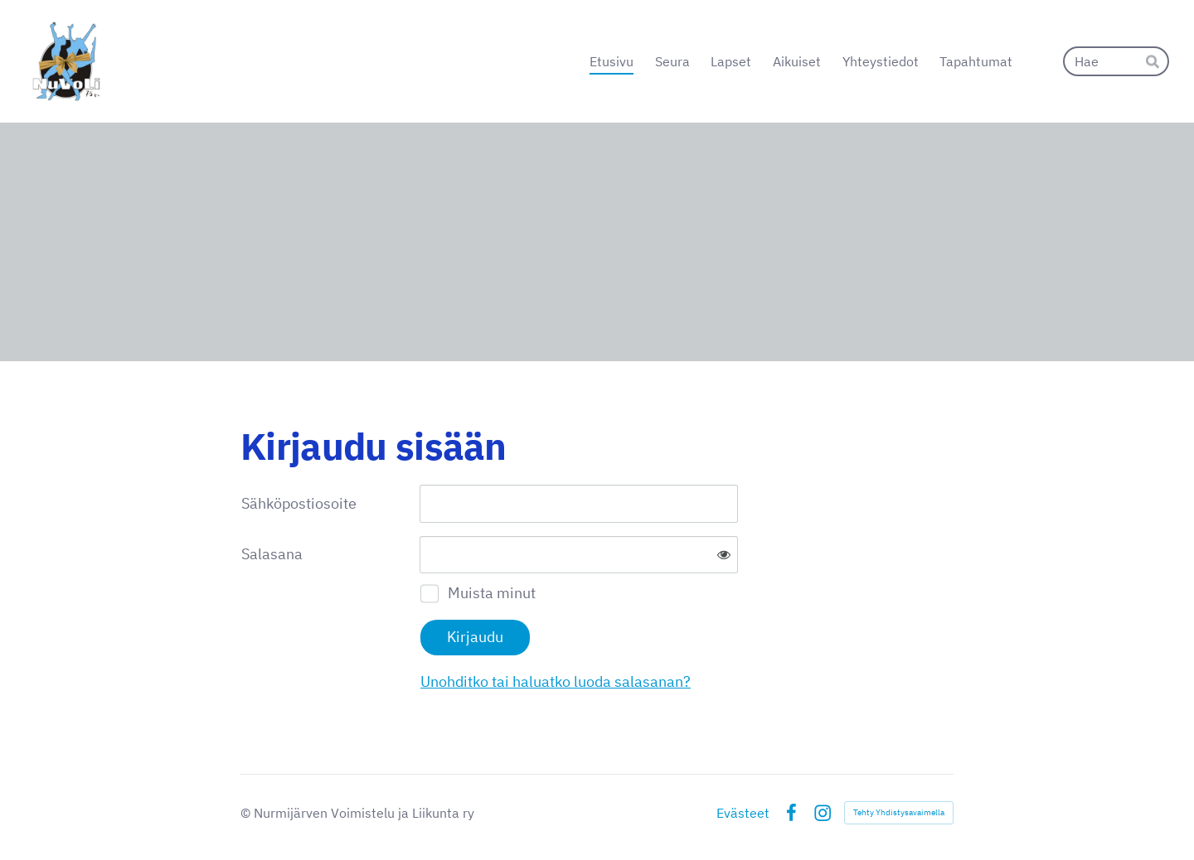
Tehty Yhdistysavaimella (898, 812)
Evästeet (742, 812)
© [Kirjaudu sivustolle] (247, 812)
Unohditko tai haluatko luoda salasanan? (555, 681)
